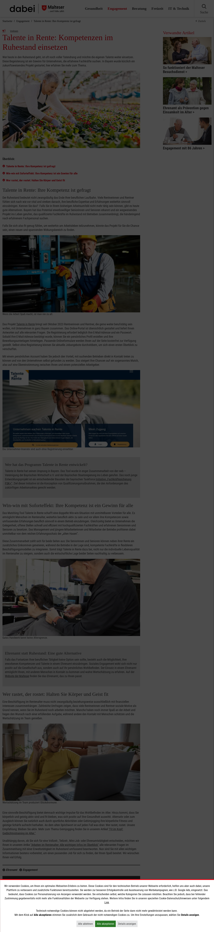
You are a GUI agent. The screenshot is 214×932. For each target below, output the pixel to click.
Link (106, 902)
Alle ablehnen (86, 923)
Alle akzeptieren (106, 923)
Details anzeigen (128, 923)
